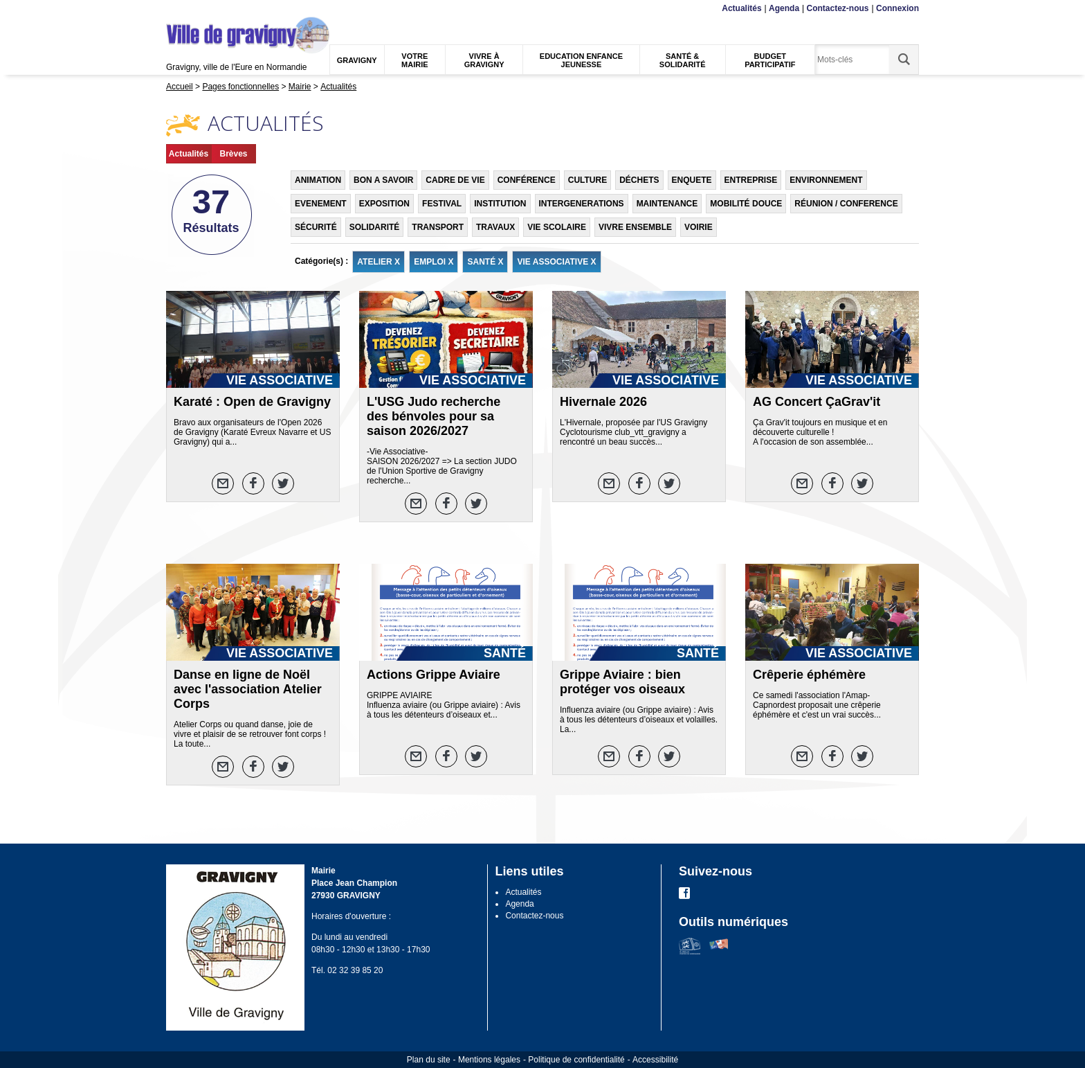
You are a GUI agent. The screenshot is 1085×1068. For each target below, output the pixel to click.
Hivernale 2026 (603, 402)
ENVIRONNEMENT (826, 180)
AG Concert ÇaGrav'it (816, 402)
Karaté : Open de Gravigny (252, 402)
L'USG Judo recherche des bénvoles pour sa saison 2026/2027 (433, 416)
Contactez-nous (838, 8)
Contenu (198, 8)
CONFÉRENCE (527, 180)
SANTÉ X (485, 262)
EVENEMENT (321, 203)
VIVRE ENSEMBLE (635, 227)
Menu (174, 8)
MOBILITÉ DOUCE (746, 203)
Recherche (231, 8)
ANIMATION (318, 180)
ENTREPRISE (751, 180)
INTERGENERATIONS (581, 203)
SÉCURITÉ (316, 227)
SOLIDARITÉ (374, 227)
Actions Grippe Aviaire (433, 675)
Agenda (784, 8)
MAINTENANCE (667, 203)
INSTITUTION (500, 203)
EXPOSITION (384, 203)
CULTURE (587, 180)
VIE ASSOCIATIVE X (556, 262)
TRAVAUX (495, 227)
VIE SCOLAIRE (556, 227)
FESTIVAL (442, 203)
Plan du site (428, 1060)
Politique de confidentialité (576, 1060)
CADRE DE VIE (455, 180)
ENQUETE (692, 180)
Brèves (233, 154)
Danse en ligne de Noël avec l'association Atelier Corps (248, 689)
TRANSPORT (438, 227)
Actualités (741, 8)
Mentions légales (489, 1060)
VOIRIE (698, 227)
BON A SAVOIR (383, 180)
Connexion (897, 8)
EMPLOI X (433, 262)
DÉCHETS (639, 180)
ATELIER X (378, 262)
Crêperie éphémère (809, 675)
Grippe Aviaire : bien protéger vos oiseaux (622, 682)
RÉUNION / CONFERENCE (845, 203)
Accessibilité (655, 1060)
